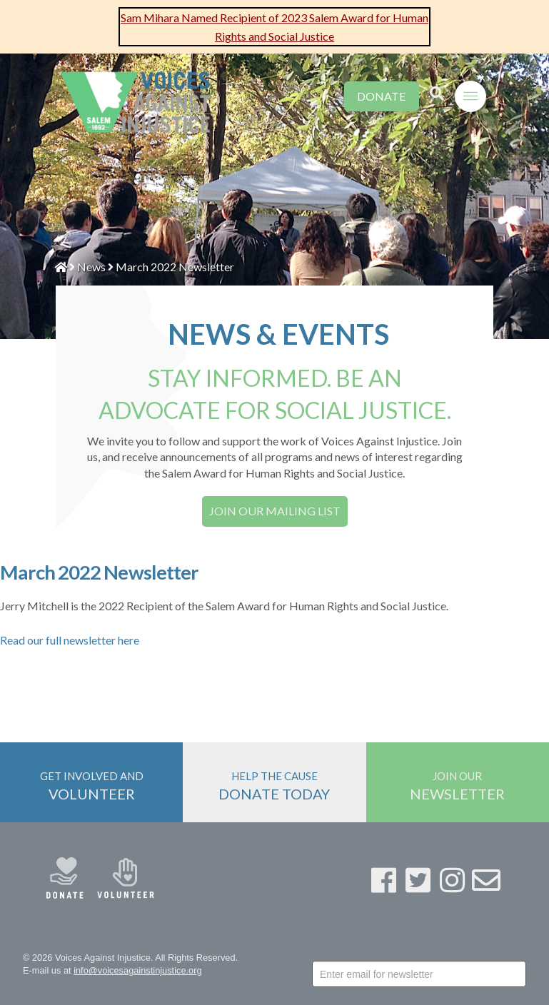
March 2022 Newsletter (175, 266)
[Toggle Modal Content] (437, 86)
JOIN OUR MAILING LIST (275, 510)
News (91, 266)
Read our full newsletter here (69, 640)
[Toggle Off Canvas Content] (470, 88)
